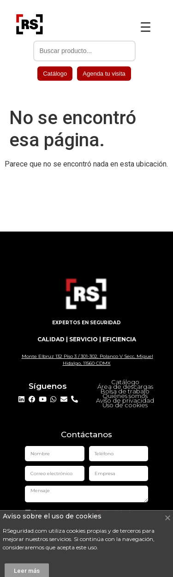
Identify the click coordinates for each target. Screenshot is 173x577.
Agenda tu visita (104, 73)
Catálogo (55, 73)
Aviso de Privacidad (98, 513)
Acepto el (77, 513)
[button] (167, 525)
